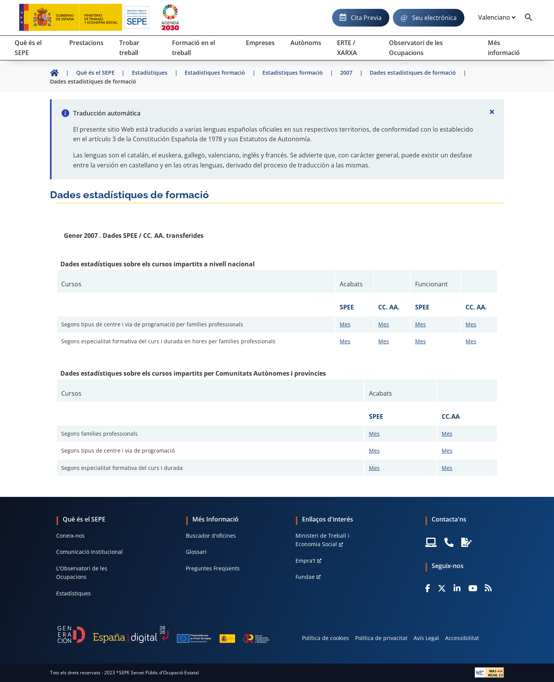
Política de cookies (325, 638)
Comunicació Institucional (89, 551)
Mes (345, 324)
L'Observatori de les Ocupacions (81, 572)
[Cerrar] (492, 112)
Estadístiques (73, 593)
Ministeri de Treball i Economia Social (322, 540)
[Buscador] (528, 18)
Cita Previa (366, 17)
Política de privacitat (381, 638)
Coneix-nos (70, 535)
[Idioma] (497, 17)
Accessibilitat (462, 638)
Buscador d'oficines (211, 535)
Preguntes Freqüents (213, 568)
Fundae (305, 576)
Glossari (196, 551)
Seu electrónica (434, 17)
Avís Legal (426, 638)
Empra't (305, 560)
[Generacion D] (163, 634)
